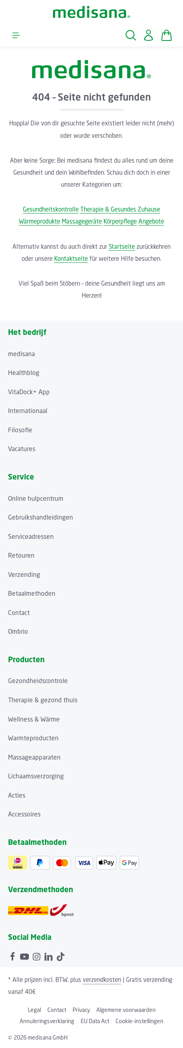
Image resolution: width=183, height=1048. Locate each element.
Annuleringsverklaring (47, 1021)
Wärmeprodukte (39, 221)
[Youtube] (25, 956)
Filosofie (20, 430)
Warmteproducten (33, 738)
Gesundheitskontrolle (51, 209)
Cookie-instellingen (139, 1021)
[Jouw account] (148, 35)
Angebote (151, 221)
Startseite (122, 246)
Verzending (24, 574)
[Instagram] (37, 956)
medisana (21, 354)
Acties (16, 795)
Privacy (81, 1010)
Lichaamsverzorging (36, 776)
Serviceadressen (31, 536)
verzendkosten (102, 979)
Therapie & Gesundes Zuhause (120, 209)
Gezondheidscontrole (38, 681)
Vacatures (21, 449)
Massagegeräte (82, 221)
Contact (19, 613)
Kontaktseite (71, 258)
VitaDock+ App (29, 392)
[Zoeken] (131, 35)
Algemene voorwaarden (126, 1010)
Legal (34, 1010)
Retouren (21, 555)
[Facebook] (13, 956)
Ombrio (18, 631)
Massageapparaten (34, 757)
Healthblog (23, 373)
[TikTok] (60, 956)
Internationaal (27, 411)
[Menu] (16, 35)
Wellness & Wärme (34, 719)
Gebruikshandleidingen (40, 517)
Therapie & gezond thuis (42, 700)
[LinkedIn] (49, 956)
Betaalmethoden (31, 593)
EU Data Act (95, 1021)
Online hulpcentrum (35, 498)
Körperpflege (120, 221)
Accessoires (24, 814)
